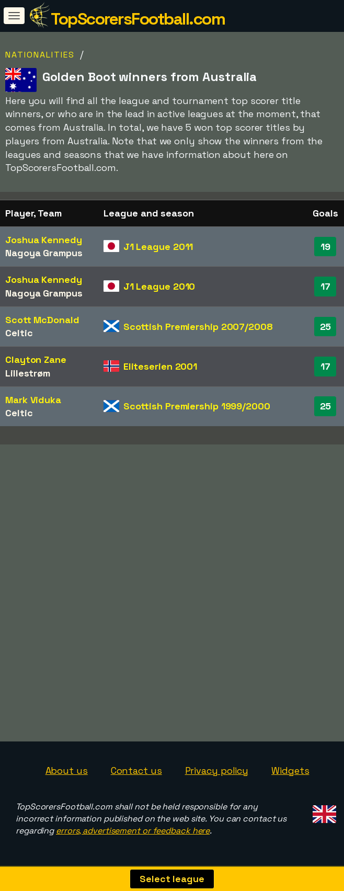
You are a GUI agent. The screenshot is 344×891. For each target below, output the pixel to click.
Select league (172, 879)
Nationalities (40, 54)
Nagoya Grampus (44, 253)
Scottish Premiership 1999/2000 (196, 406)
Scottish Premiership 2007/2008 (198, 327)
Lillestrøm (27, 373)
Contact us (136, 770)
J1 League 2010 (159, 286)
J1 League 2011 (158, 247)
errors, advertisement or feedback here (133, 830)
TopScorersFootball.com (138, 18)
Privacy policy (217, 770)
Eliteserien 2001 (160, 366)
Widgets (290, 770)
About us (66, 770)
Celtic (18, 333)
